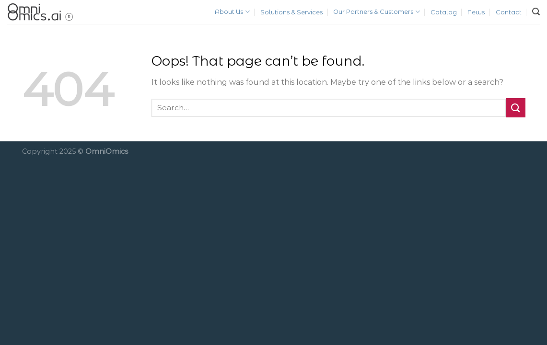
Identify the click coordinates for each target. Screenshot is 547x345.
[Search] (536, 11)
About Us (232, 11)
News (476, 12)
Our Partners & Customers (376, 11)
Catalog (444, 12)
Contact (509, 12)
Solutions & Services (291, 12)
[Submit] (515, 107)
